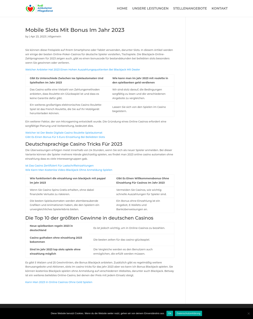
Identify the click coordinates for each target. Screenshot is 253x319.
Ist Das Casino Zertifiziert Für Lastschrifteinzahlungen (59, 165)
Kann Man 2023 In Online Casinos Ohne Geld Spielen (58, 282)
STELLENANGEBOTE (190, 8)
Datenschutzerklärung (188, 313)
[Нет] (248, 313)
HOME (122, 8)
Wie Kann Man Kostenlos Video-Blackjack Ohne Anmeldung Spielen (68, 170)
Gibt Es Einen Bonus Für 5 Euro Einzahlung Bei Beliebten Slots (65, 137)
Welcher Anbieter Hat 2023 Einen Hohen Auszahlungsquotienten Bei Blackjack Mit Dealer (82, 69)
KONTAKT (220, 8)
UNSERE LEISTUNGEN (150, 8)
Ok (169, 313)
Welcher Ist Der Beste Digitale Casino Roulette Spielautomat (63, 132)
